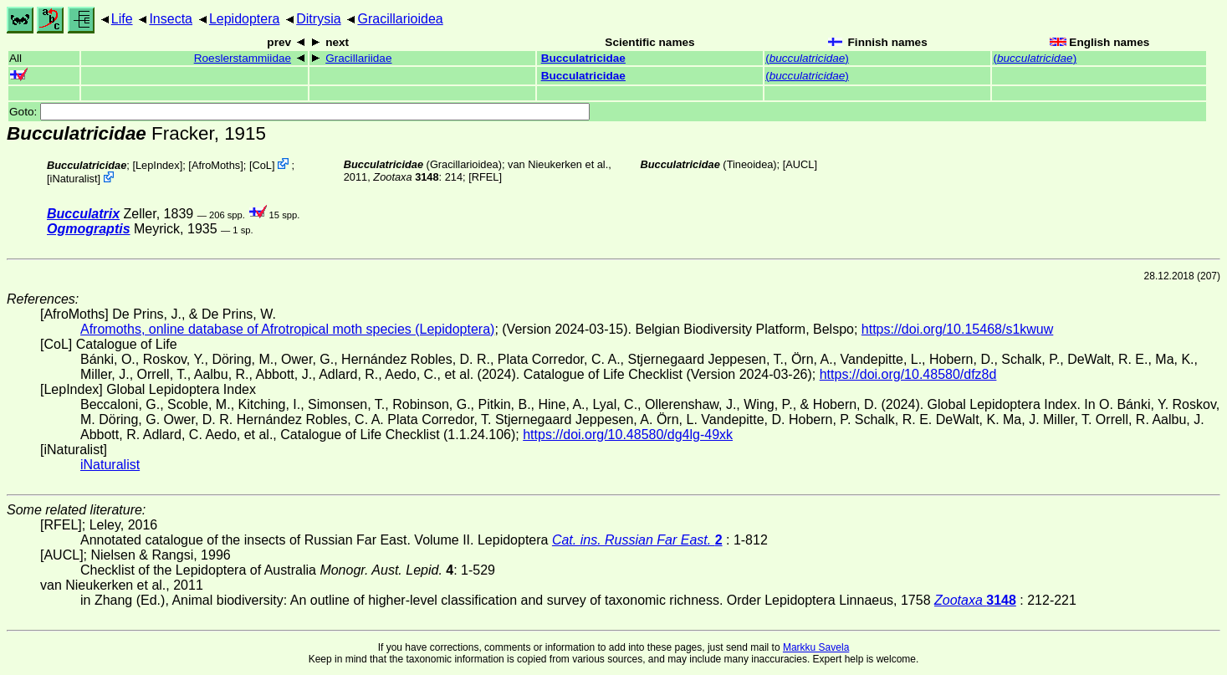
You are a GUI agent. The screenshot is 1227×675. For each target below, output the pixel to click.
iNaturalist (74, 178)
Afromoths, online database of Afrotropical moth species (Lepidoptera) (287, 329)
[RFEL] (485, 177)
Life (122, 19)
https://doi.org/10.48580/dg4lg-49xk (628, 434)
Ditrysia (318, 19)
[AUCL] (800, 164)
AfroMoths (216, 165)
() (807, 58)
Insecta (170, 19)
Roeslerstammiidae (242, 58)
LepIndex (157, 165)
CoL (261, 165)
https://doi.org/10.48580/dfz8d (908, 374)
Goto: (299, 111)
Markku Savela (816, 647)
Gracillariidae (358, 58)
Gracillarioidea (399, 19)
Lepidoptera (244, 19)
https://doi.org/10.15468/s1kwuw (957, 329)
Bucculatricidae (583, 58)
